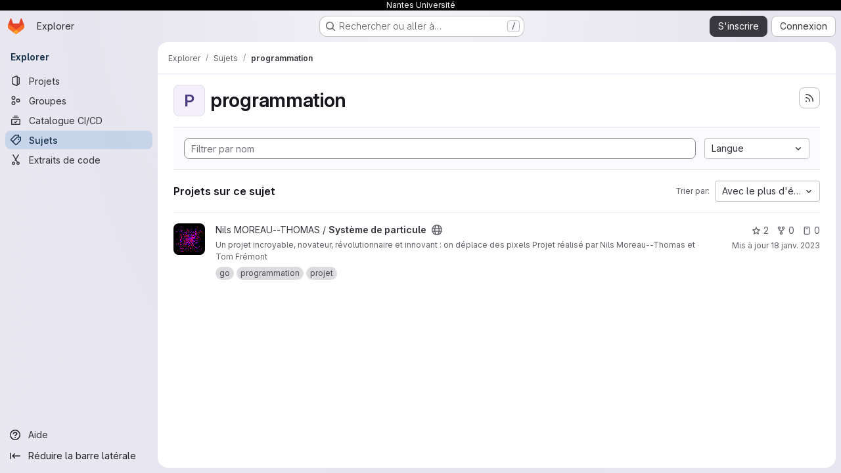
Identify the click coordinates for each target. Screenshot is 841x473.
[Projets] (78, 81)
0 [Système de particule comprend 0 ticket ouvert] (811, 230)
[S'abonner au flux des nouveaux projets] (809, 97)
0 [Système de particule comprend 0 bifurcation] (785, 230)
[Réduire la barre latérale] (78, 456)
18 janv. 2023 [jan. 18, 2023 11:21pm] (795, 245)
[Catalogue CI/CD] (78, 120)
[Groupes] (78, 100)
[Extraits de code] (78, 159)
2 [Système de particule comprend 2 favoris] (760, 230)
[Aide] (78, 435)
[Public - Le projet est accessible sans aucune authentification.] (437, 230)
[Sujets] (78, 140)
